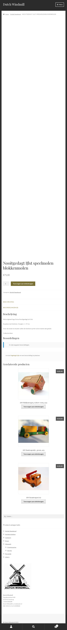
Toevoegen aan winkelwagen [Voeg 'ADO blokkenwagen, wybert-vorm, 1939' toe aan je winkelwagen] (33, 406)
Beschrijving (8, 302)
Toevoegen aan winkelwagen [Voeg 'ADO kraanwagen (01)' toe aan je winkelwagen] (33, 501)
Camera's (8, 537)
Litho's (7, 557)
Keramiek (8, 554)
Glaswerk (8, 544)
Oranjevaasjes (11, 547)
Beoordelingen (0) (10, 307)
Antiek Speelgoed (15, 14)
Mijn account (11, 626)
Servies (9, 550)
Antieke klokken (10, 534)
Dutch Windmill (13, 4)
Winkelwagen (51, 625)
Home (7, 14)
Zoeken (33, 626)
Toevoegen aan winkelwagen (23, 284)
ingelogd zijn (15, 355)
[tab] (33, 302)
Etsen (7, 541)
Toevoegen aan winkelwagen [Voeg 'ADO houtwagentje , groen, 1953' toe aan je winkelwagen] (33, 454)
